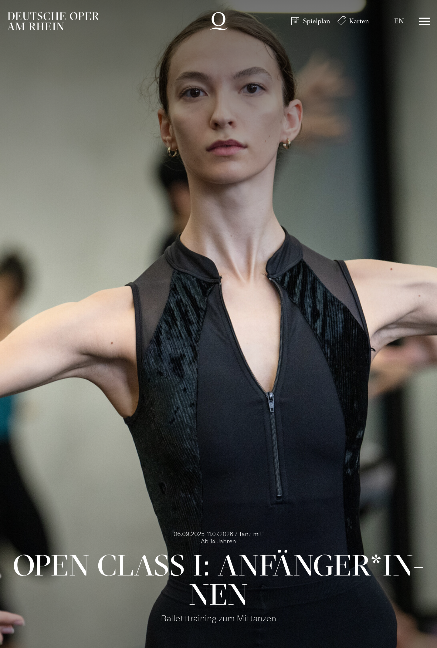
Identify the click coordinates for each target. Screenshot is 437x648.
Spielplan (316, 21)
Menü (424, 21)
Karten (359, 21)
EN (399, 21)
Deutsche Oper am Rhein (53, 21)
